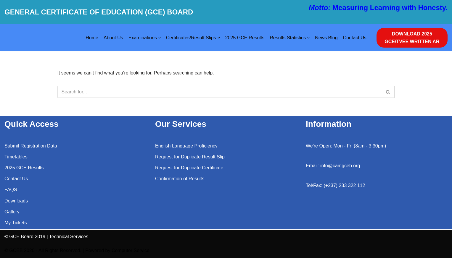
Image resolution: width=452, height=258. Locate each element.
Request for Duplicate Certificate (189, 167)
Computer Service (130, 250)
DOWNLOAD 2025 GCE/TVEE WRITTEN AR (412, 37)
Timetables (16, 156)
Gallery (12, 211)
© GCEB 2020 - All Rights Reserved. (42, 250)
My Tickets (15, 222)
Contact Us (354, 37)
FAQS (10, 189)
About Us (113, 37)
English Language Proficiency (186, 145)
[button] (159, 38)
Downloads (16, 200)
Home (92, 37)
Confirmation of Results (179, 178)
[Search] (219, 92)
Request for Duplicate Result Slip (190, 156)
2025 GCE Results (245, 37)
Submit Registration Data (30, 145)
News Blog (326, 37)
